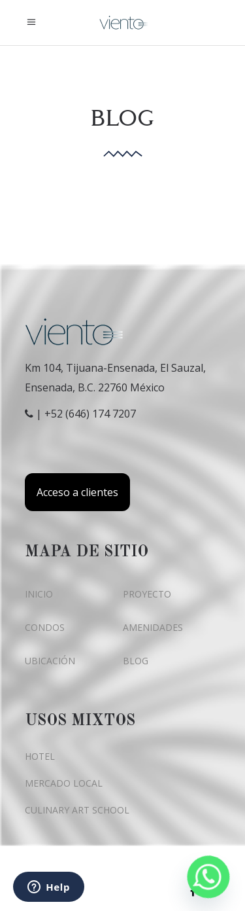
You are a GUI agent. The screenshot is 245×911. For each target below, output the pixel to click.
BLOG (135, 660)
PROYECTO (147, 594)
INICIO (39, 594)
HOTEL (40, 756)
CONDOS (45, 627)
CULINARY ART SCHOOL (77, 810)
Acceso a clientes (77, 492)
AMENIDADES (153, 627)
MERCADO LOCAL (64, 783)
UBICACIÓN (50, 660)
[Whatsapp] (208, 877)
